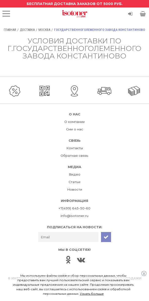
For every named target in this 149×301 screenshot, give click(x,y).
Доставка (27, 30)
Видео (74, 174)
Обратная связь (74, 156)
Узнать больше (92, 293)
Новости (74, 189)
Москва (44, 30)
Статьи (74, 182)
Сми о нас (74, 129)
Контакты (74, 148)
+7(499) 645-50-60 (74, 208)
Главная (10, 30)
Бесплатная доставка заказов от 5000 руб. (75, 4)
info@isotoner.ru (74, 216)
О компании (74, 122)
